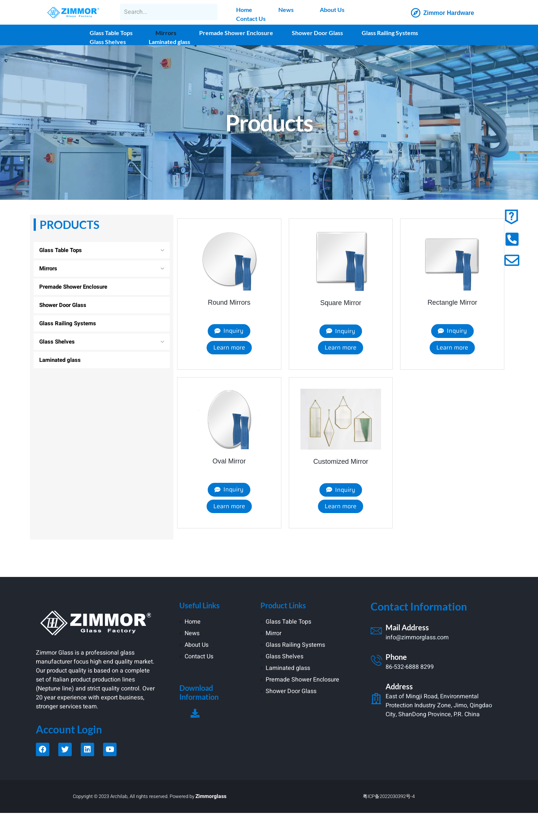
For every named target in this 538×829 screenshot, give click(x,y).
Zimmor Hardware (448, 13)
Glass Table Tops (111, 32)
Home (244, 9)
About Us (332, 9)
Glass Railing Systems (390, 32)
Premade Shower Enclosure (236, 32)
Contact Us (251, 18)
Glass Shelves (108, 41)
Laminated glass (169, 41)
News (286, 9)
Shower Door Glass (317, 32)
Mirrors (165, 32)
